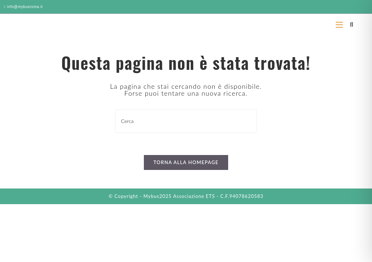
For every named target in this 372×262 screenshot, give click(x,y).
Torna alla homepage (185, 162)
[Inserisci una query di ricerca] (186, 121)
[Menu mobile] (340, 24)
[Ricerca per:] (348, 24)
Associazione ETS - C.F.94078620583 (218, 196)
